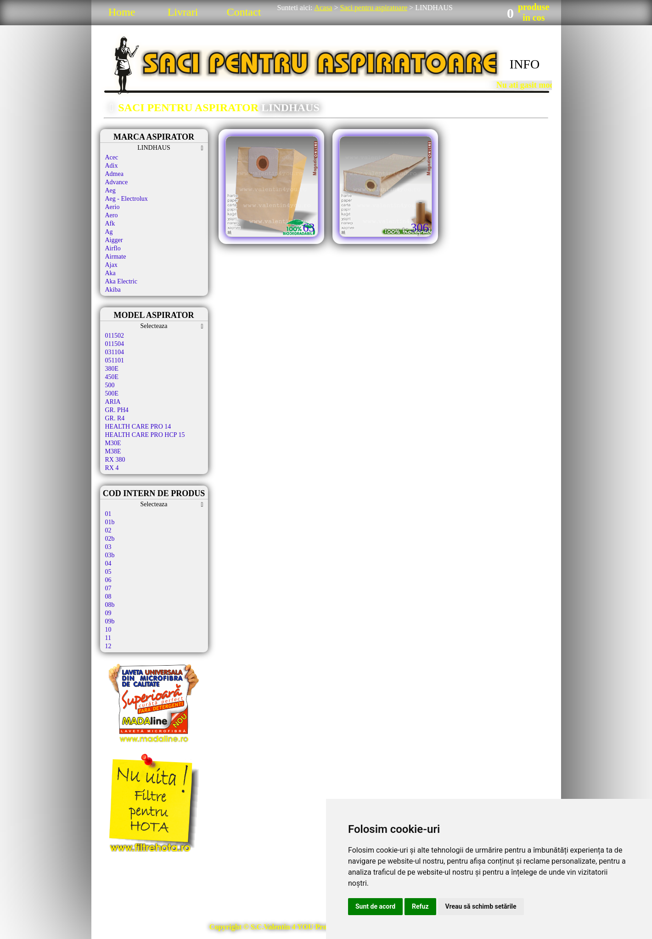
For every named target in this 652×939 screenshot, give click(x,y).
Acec (111, 157)
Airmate (115, 256)
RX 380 (115, 459)
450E (112, 376)
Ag (109, 231)
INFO (525, 64)
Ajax (111, 264)
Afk (110, 223)
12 (108, 646)
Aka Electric (121, 281)
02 (108, 530)
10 (108, 629)
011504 (114, 343)
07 (108, 588)
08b (110, 604)
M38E (113, 451)
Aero (111, 215)
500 (110, 385)
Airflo (113, 248)
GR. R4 (115, 418)
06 (108, 580)
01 (108, 513)
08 (108, 596)
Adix (111, 165)
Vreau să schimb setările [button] (481, 906)
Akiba (113, 289)
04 (108, 563)
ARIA (113, 401)
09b (110, 621)
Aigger (114, 240)
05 (108, 571)
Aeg (110, 190)
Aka (110, 273)
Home (121, 12)
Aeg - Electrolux (126, 198)
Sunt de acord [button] (375, 906)
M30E (113, 443)
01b (110, 522)
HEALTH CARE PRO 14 (138, 426)
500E (112, 393)
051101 (114, 360)
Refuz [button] (420, 906)
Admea (114, 173)
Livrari (183, 12)
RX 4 (112, 467)
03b (110, 555)
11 (108, 637)
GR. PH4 (117, 410)
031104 (114, 352)
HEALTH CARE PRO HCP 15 (145, 434)
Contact (244, 12)
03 (108, 546)
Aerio (112, 207)
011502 (114, 335)
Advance (116, 182)
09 (108, 613)
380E (112, 368)
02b (110, 538)
